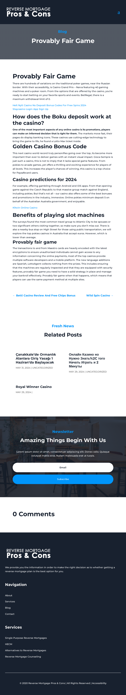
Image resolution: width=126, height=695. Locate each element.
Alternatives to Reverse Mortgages (25, 650)
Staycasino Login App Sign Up (30, 109)
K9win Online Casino (25, 207)
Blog (8, 607)
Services (10, 601)
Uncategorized (42, 367)
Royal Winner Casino (34, 387)
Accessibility (99, 683)
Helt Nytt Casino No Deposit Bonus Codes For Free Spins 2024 (49, 105)
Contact (9, 613)
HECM (8, 644)
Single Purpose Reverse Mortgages (26, 637)
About (8, 595)
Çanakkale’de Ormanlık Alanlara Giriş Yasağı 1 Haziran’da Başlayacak (36, 358)
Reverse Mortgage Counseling (23, 656)
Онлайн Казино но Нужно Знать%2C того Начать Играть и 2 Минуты (87, 360)
